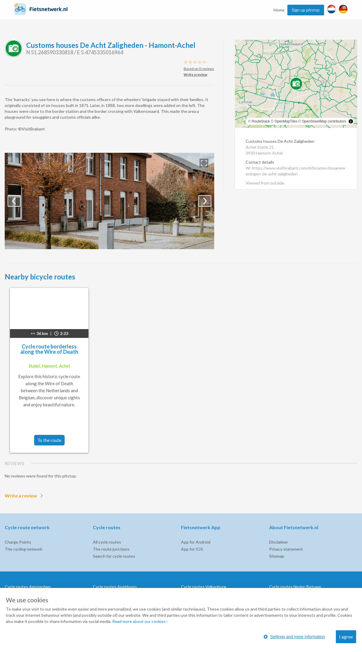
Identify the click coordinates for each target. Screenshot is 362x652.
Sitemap (276, 556)
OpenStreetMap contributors (324, 121)
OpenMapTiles (285, 121)
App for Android (195, 541)
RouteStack (261, 121)
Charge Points (18, 541)
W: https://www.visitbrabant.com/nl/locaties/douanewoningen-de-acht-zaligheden (295, 170)
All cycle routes (107, 541)
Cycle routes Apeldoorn (115, 586)
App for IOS (192, 549)
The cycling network (23, 549)
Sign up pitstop (306, 9)
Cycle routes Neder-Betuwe (295, 586)
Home (279, 9)
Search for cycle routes (114, 556)
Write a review (25, 495)
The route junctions (111, 549)
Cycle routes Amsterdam (28, 586)
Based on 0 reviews (199, 68)
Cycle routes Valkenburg (203, 586)
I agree (346, 636)
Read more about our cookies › (140, 621)
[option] (109, 201)
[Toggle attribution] (350, 121)
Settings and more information (294, 636)
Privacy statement (286, 549)
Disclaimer (278, 541)
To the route (49, 440)
